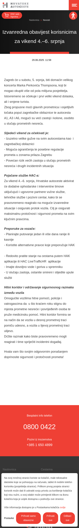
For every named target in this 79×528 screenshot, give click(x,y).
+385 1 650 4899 (39, 445)
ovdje (62, 507)
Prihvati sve (51, 518)
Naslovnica (34, 20)
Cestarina (46, 469)
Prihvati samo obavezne (28, 518)
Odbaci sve (67, 518)
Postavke (9, 518)
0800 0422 (39, 427)
